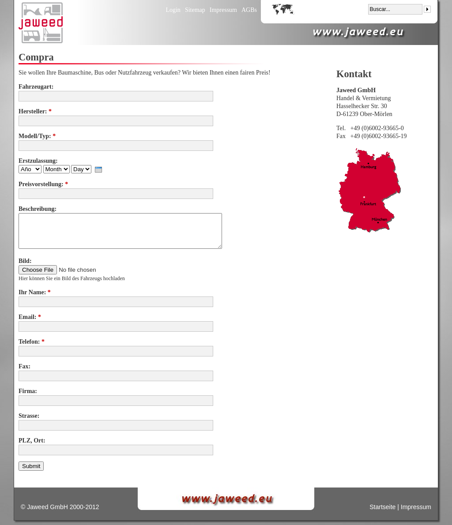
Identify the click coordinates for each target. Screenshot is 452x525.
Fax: (24, 366)
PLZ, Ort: (32, 440)
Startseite (382, 506)
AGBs (249, 10)
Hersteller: (35, 111)
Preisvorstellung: (43, 184)
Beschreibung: (37, 209)
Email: (30, 317)
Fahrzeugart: (36, 86)
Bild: (25, 261)
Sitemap (195, 10)
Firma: (28, 391)
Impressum (223, 10)
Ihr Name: (35, 292)
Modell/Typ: (37, 136)
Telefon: (32, 341)
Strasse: (29, 415)
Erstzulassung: (38, 161)
